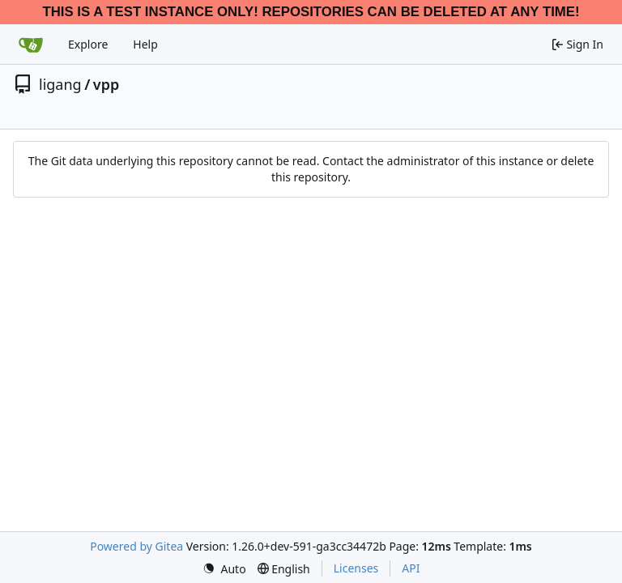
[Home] (30, 44)
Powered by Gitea (136, 546)
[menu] (224, 569)
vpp (106, 84)
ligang (60, 84)
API (411, 568)
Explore (88, 44)
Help (145, 44)
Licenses (356, 568)
